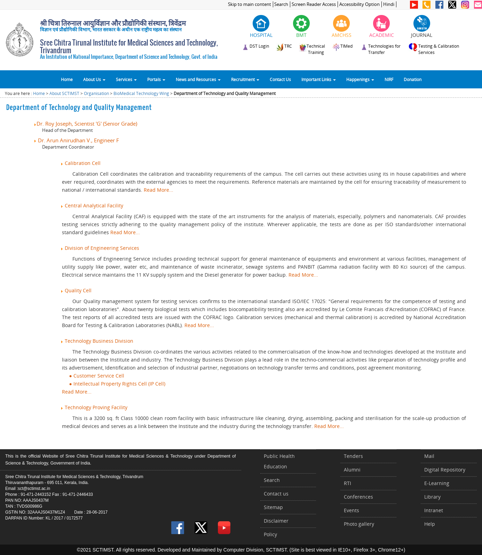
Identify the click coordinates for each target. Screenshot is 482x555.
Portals (156, 79)
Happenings (360, 79)
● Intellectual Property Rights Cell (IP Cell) (113, 383)
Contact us (276, 493)
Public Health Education (279, 461)
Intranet (433, 510)
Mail (429, 456)
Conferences (358, 496)
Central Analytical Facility (91, 205)
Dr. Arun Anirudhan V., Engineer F (76, 140)
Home (67, 79)
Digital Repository (444, 469)
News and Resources (198, 79)
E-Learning (436, 483)
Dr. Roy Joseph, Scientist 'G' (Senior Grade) (85, 123)
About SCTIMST (64, 93)
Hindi (388, 4)
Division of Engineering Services (99, 248)
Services (126, 79)
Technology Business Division (96, 341)
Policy (270, 534)
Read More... (158, 190)
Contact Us (280, 79)
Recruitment (245, 79)
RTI (347, 483)
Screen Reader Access (314, 4)
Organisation (96, 93)
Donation (412, 79)
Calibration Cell (80, 163)
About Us (94, 79)
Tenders (353, 456)
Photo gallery (359, 524)
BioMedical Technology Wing (141, 93)
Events (351, 510)
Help (429, 524)
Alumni (352, 469)
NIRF (389, 79)
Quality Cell (76, 290)
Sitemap (273, 507)
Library (432, 496)
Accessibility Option (359, 4)
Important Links (318, 79)
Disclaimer (276, 520)
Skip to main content (249, 4)
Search (281, 4)
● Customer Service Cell (93, 375)
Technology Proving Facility (93, 407)
